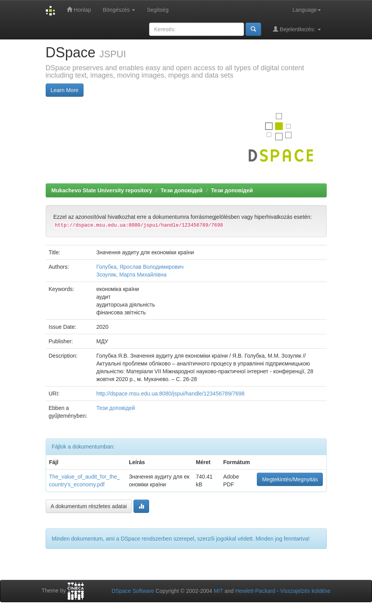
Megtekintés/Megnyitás (290, 479)
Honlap (79, 9)
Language (306, 10)
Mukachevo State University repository (102, 190)
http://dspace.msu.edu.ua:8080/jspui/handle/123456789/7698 (170, 393)
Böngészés (119, 10)
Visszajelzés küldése (305, 591)
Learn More (65, 90)
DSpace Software (133, 591)
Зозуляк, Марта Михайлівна (131, 274)
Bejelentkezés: (297, 29)
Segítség (157, 10)
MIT (218, 591)
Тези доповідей (181, 190)
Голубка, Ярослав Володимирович (140, 267)
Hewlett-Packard (255, 591)
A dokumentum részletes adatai (89, 506)
